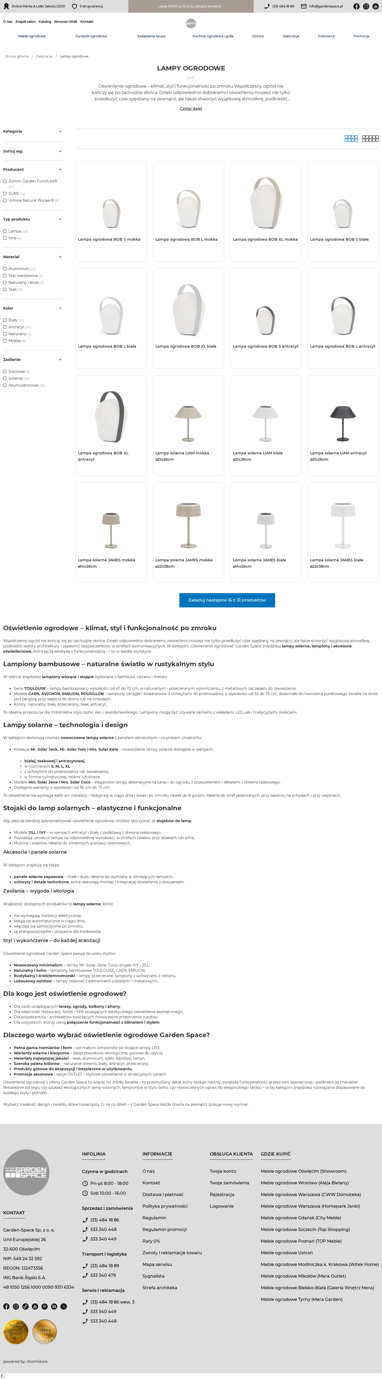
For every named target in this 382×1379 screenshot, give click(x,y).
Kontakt (87, 21)
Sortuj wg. (33, 151)
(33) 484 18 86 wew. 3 (112, 1302)
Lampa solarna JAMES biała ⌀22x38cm (336, 563)
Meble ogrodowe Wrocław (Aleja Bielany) (305, 1182)
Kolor (33, 308)
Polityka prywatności (165, 1206)
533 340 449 (103, 1239)
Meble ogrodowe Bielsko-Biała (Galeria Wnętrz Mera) (317, 1287)
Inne (14, 238)
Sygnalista (153, 1276)
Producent (33, 169)
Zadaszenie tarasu (151, 36)
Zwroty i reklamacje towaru (172, 1252)
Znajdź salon (25, 21)
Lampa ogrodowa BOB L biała (107, 346)
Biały (16, 320)
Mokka (16, 340)
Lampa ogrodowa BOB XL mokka (265, 239)
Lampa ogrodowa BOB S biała (339, 239)
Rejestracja (222, 1194)
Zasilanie (33, 359)
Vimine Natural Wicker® (31, 200)
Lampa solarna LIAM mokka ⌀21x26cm (182, 456)
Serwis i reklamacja (103, 1290)
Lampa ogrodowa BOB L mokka (186, 239)
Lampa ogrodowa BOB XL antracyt (103, 456)
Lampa (18, 231)
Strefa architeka (159, 1287)
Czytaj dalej (191, 108)
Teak (15, 289)
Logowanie (222, 1206)
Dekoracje (291, 36)
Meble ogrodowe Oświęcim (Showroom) (303, 1171)
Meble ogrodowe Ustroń (287, 1252)
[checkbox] (4, 181)
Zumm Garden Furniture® (32, 181)
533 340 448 (103, 1229)
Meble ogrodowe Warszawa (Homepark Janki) (310, 1206)
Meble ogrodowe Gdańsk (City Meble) (301, 1217)
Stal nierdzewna (25, 275)
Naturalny (20, 334)
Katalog (45, 21)
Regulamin (154, 1217)
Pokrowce (326, 36)
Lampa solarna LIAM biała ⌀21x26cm (258, 456)
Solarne (18, 378)
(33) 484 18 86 (283, 6)
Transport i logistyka (104, 1254)
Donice (258, 36)
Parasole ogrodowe (91, 36)
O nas (7, 21)
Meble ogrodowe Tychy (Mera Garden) (301, 1299)
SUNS (13, 193)
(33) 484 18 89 (104, 1265)
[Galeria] (351, 138)
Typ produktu (33, 219)
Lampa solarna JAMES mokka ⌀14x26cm (106, 563)
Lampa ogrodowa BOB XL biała (185, 346)
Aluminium (22, 268)
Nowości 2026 (65, 21)
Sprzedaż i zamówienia (107, 1208)
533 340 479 (103, 1275)
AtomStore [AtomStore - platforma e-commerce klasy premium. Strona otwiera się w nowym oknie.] (37, 1361)
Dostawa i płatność (163, 1194)
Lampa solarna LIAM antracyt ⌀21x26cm (338, 456)
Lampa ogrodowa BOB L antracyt (342, 346)
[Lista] (370, 138)
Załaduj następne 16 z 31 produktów (227, 600)
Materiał (33, 256)
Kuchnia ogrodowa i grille (213, 36)
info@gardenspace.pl (326, 6)
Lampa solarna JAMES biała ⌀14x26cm (259, 563)
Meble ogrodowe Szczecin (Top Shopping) (305, 1229)
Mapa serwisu (157, 1264)
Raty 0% (151, 1241)
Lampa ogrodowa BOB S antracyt (265, 346)
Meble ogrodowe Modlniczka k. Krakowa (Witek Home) (320, 1264)
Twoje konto (223, 1171)
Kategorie (33, 131)
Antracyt (19, 327)
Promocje (361, 36)
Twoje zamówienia (229, 1182)
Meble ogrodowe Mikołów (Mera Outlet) (303, 1276)
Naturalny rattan (26, 282)
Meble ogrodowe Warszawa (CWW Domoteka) (311, 1194)
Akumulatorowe (26, 385)
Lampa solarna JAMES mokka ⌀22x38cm (184, 563)
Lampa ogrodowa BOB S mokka (109, 239)
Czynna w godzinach (105, 1171)
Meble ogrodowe (31, 36)
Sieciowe (19, 371)
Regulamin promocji (164, 1229)
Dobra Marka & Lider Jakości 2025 (38, 6)
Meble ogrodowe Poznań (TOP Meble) (301, 1241)
